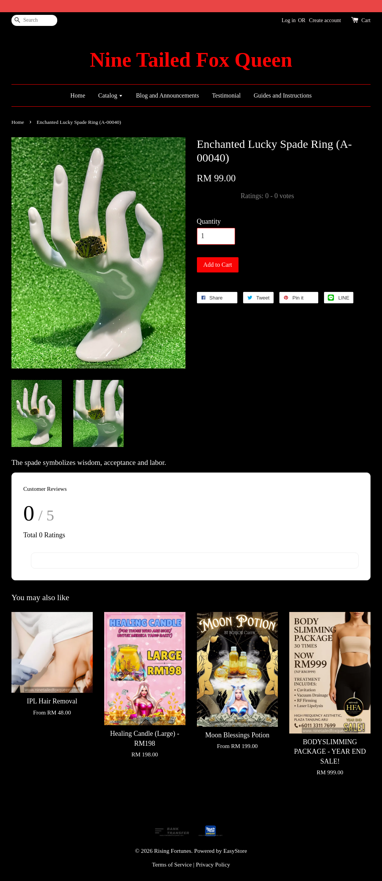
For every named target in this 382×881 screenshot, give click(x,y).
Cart (366, 20)
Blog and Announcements (167, 95)
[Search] (34, 20)
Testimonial (226, 95)
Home (77, 95)
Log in (289, 20)
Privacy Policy (213, 864)
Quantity (209, 221)
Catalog (110, 95)
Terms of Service (172, 864)
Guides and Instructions (283, 95)
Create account (325, 20)
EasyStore (235, 850)
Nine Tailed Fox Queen (191, 59)
